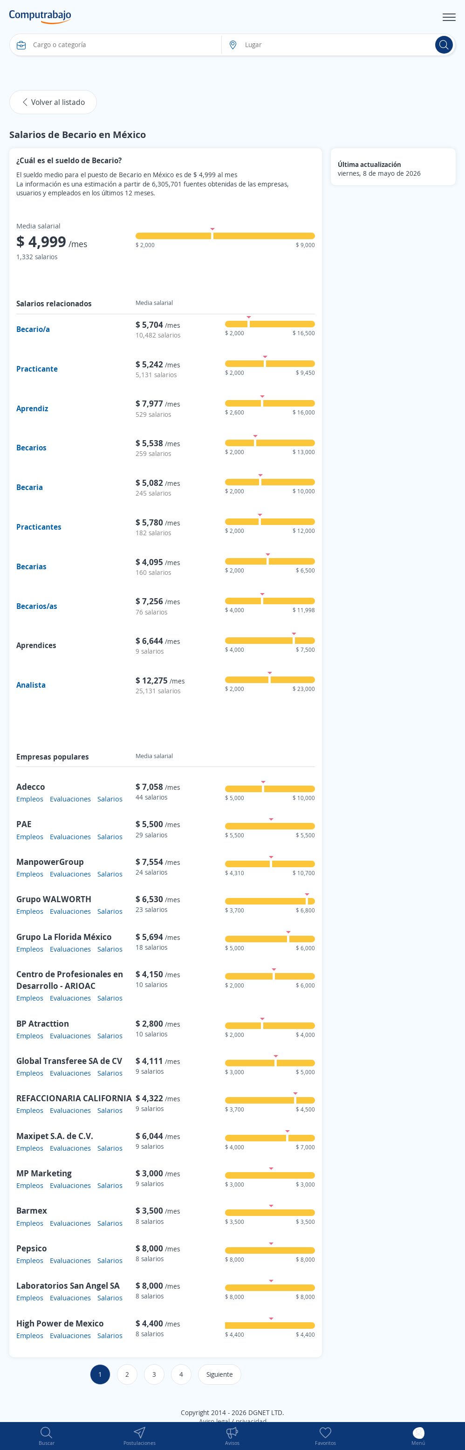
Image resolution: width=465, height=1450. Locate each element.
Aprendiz (32, 408)
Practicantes (39, 527)
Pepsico (31, 1248)
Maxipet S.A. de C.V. (54, 1135)
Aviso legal (214, 1421)
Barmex (31, 1210)
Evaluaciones (70, 798)
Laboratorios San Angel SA (68, 1285)
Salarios (110, 798)
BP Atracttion (42, 1023)
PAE (24, 823)
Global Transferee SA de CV (69, 1060)
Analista (31, 685)
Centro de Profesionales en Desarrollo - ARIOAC (69, 979)
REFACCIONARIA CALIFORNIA (74, 1098)
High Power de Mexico (60, 1323)
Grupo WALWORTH (53, 899)
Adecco (30, 786)
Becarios (31, 447)
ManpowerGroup (50, 861)
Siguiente (219, 1374)
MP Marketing (44, 1173)
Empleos (29, 798)
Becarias (31, 566)
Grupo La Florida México (64, 936)
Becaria (29, 487)
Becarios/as (36, 606)
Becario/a (33, 329)
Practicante (37, 369)
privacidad (251, 1421)
